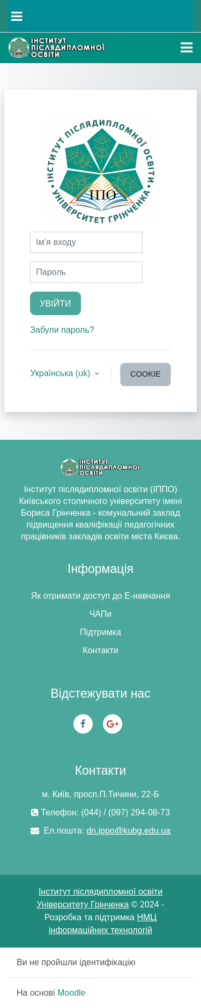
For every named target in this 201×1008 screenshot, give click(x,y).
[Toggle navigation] (186, 47)
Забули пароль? (62, 329)
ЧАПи (101, 613)
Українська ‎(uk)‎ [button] (61, 373)
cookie (145, 374)
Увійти (55, 303)
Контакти (100, 650)
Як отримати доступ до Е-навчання (100, 595)
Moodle (71, 992)
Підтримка (100, 632)
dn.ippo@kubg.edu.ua (128, 830)
